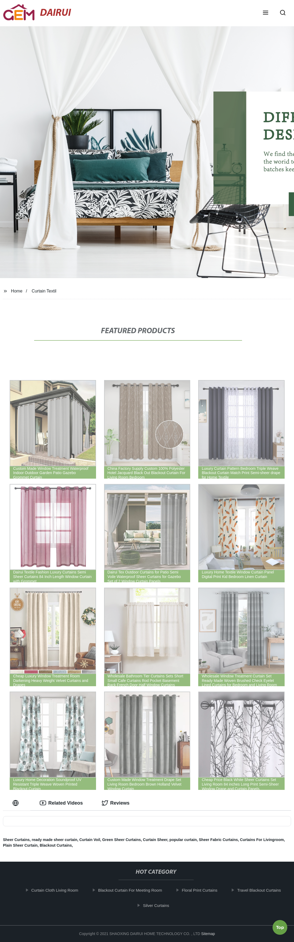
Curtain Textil (44, 291)
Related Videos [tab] (61, 803)
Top (280, 925)
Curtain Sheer (155, 840)
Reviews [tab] (116, 803)
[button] (266, 13)
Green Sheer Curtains (121, 840)
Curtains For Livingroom (262, 840)
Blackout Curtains (56, 845)
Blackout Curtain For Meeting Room (134, 890)
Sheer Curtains (16, 840)
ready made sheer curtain (54, 840)
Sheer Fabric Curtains (218, 840)
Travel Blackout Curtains (263, 890)
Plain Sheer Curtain (20, 845)
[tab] (16, 803)
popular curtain (183, 840)
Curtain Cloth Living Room (59, 890)
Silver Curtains (161, 905)
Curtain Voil (89, 840)
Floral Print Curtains (204, 890)
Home (17, 291)
